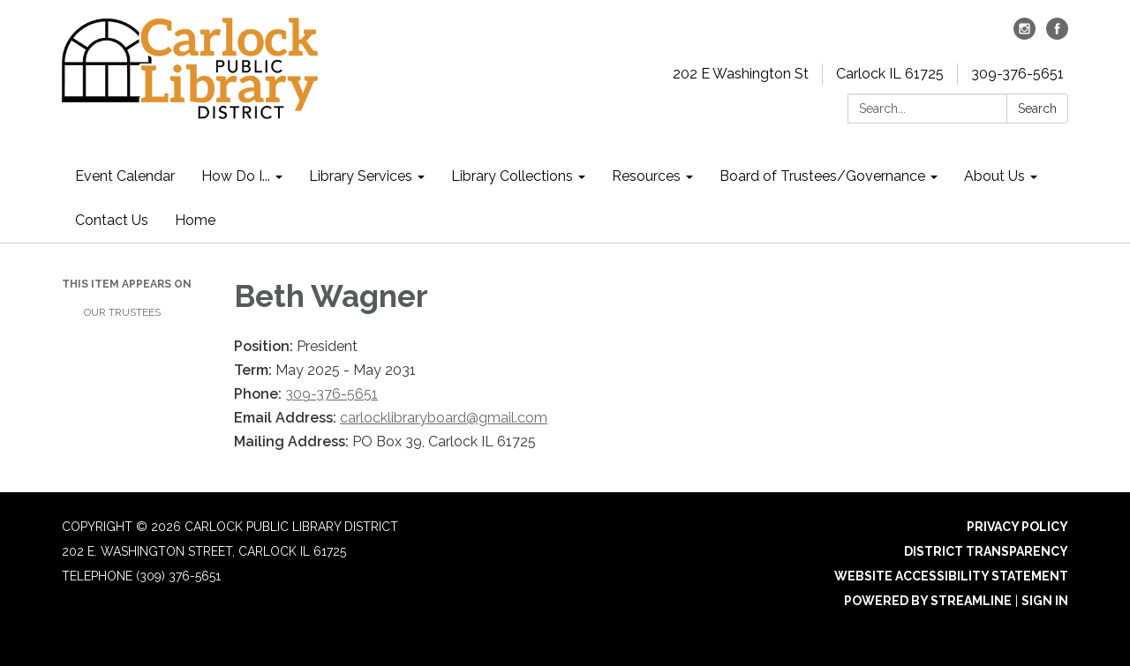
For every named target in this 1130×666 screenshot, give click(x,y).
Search (1037, 108)
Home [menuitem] (195, 220)
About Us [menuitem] (994, 176)
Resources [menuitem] (646, 176)
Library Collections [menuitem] (512, 176)
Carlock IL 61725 (890, 73)
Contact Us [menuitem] (111, 220)
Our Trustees (122, 312)
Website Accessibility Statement (951, 576)
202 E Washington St (741, 73)
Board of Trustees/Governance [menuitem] (822, 176)
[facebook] (1057, 34)
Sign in (1044, 601)
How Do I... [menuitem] (235, 176)
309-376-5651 (1017, 73)
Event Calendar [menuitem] (125, 176)
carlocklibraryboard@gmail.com (443, 417)
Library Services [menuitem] (360, 176)
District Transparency (986, 551)
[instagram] (1024, 34)
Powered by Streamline (928, 601)
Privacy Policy (1017, 527)
